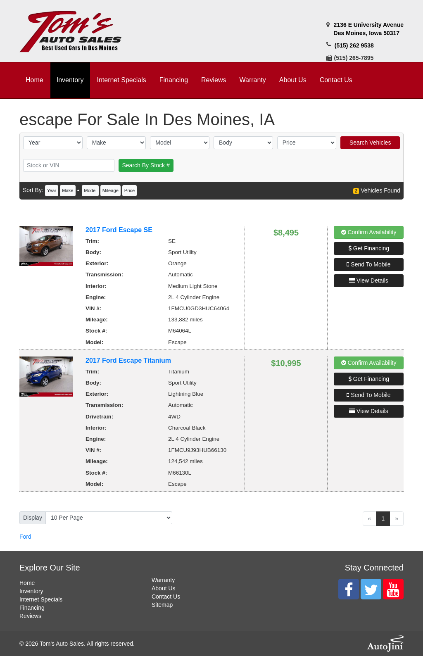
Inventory (31, 591)
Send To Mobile (368, 264)
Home (27, 583)
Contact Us (166, 596)
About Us (164, 588)
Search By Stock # (146, 165)
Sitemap (162, 604)
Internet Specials (40, 599)
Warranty (163, 580)
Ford (25, 536)
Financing (32, 607)
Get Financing (368, 248)
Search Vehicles (370, 142)
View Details (368, 280)
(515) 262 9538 (354, 45)
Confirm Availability (369, 232)
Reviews (30, 616)
